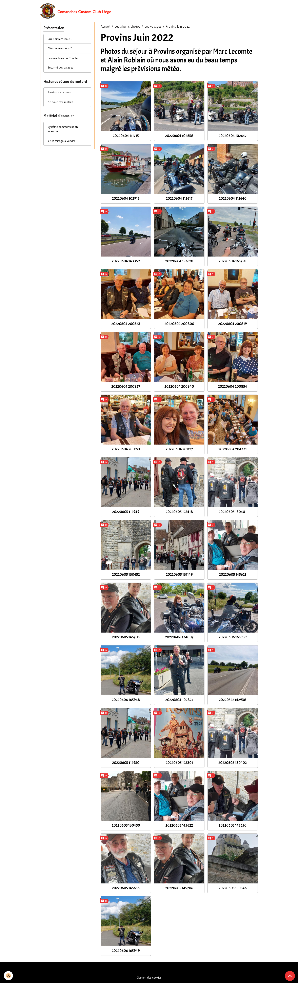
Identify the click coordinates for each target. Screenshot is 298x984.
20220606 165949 (126, 951)
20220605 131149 (179, 575)
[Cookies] (8, 975)
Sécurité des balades (61, 70)
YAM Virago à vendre (62, 146)
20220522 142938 (232, 700)
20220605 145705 (126, 638)
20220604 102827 (179, 700)
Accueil (105, 27)
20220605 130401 (232, 512)
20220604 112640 (232, 199)
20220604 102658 (179, 136)
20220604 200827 (125, 387)
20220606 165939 (233, 638)
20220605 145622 (179, 826)
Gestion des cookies (149, 978)
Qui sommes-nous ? (61, 40)
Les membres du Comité (64, 60)
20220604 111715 (126, 136)
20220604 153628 (179, 262)
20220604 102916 (126, 199)
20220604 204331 (232, 450)
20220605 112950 (125, 763)
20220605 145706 (179, 888)
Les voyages (152, 27)
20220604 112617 (179, 199)
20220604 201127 (179, 450)
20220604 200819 (232, 324)
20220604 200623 (125, 324)
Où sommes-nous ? (61, 50)
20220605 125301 (179, 763)
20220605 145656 (126, 888)
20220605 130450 (126, 826)
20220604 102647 (233, 136)
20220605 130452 (126, 575)
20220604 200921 (126, 450)
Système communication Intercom (64, 133)
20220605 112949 (125, 512)
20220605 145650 (232, 826)
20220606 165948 (126, 700)
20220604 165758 (232, 262)
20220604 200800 (179, 324)
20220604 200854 (232, 387)
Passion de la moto (61, 95)
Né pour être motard (62, 105)
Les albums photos (127, 27)
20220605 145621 (232, 575)
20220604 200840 (179, 387)
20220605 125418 (179, 512)
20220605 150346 (233, 888)
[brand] (76, 11)
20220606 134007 (179, 638)
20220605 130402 (232, 763)
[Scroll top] (290, 976)
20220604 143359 (126, 262)
